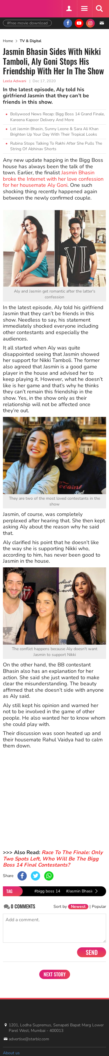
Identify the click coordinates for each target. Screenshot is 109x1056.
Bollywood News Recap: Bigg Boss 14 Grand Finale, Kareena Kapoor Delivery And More (57, 117)
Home (8, 41)
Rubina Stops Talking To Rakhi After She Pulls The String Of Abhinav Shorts (56, 146)
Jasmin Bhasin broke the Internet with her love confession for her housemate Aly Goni (53, 179)
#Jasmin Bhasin (80, 891)
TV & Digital (30, 41)
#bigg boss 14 (47, 891)
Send (92, 952)
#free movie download (27, 23)
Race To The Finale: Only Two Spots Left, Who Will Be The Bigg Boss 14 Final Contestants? (53, 858)
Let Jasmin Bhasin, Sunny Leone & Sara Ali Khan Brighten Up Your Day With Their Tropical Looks (54, 131)
